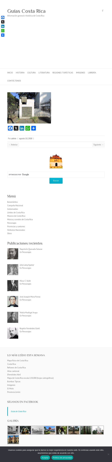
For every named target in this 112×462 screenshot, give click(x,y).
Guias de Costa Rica (18, 411)
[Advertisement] (56, 46)
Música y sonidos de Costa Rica (20, 219)
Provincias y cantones (16, 226)
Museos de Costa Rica (16, 216)
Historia (20, 72)
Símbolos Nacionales (16, 230)
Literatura (44, 72)
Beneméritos (12, 202)
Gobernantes (12, 209)
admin (13, 138)
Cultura (31, 72)
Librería (92, 72)
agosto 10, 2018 (25, 138)
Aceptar (45, 458)
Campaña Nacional (15, 205)
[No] (108, 454)
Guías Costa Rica (26, 11)
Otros (9, 233)
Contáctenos (14, 80)
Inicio (10, 72)
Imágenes (80, 72)
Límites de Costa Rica (16, 212)
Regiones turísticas (62, 72)
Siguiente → (98, 144)
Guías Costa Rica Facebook (102, 11)
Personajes (11, 223)
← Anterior (13, 144)
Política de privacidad (62, 458)
